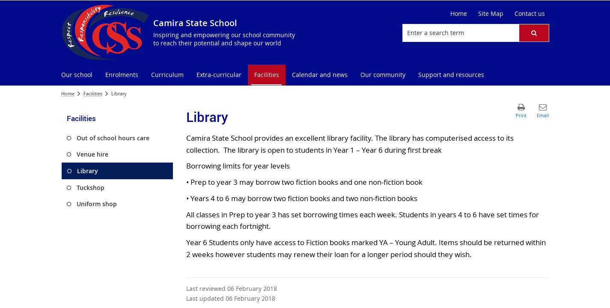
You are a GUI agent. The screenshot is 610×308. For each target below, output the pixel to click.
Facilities (92, 93)
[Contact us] (529, 14)
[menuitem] (77, 75)
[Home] (458, 14)
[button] (533, 32)
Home (67, 93)
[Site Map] (491, 14)
